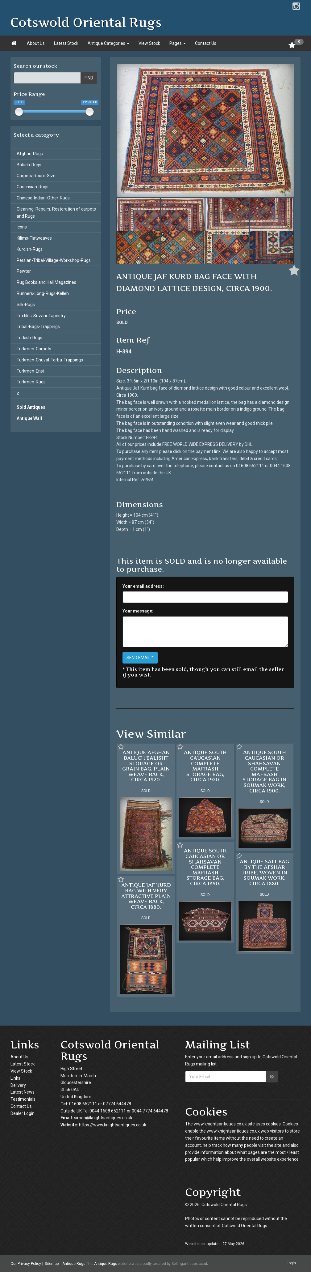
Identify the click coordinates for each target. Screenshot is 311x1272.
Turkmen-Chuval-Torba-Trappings (50, 359)
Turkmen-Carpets (34, 348)
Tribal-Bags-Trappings (38, 326)
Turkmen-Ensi (30, 371)
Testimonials (22, 1099)
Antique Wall (29, 418)
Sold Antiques (31, 407)
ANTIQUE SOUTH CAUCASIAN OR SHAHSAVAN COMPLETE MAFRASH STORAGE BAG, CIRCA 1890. (205, 866)
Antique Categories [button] (108, 43)
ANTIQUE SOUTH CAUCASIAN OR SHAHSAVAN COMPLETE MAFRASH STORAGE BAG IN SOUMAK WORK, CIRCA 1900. (264, 771)
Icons (22, 226)
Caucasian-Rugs (32, 186)
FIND (89, 77)
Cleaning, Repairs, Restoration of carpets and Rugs (56, 213)
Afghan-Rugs (30, 153)
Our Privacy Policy (25, 1263)
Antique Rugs (73, 1263)
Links (15, 1078)
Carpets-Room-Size (36, 175)
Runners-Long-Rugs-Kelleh (43, 293)
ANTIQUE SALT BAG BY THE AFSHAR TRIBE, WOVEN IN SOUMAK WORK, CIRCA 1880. (264, 872)
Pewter (24, 271)
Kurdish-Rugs (30, 249)
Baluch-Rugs (29, 164)
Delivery (18, 1085)
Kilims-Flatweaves (34, 238)
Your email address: (143, 586)
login (292, 1263)
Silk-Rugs (26, 304)
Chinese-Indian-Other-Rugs (43, 197)
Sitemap (52, 1263)
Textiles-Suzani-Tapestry (41, 315)
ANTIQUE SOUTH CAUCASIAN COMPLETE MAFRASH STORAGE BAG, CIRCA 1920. (205, 766)
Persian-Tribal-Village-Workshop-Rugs (54, 260)
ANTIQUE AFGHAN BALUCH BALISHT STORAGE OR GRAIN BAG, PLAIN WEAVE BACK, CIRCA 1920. (146, 766)
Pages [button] (177, 43)
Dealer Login (22, 1113)
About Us (36, 43)
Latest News (22, 1092)
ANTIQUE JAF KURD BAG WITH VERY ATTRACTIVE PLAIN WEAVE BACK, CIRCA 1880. (146, 896)
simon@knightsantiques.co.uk (103, 1117)
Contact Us (205, 43)
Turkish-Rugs (29, 337)
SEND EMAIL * (140, 657)
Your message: (137, 610)
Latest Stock (66, 43)
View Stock (149, 43)
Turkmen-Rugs (31, 381)
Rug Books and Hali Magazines (46, 282)
